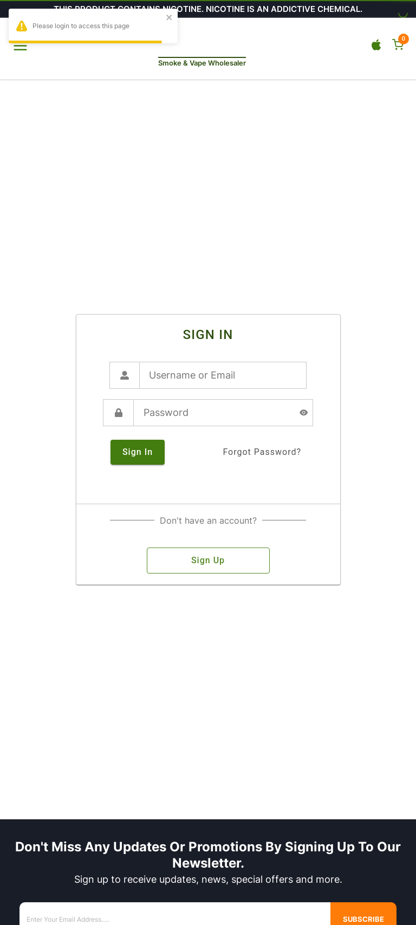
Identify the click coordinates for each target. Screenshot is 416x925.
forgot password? (262, 452)
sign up (208, 560)
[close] (169, 18)
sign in (137, 452)
